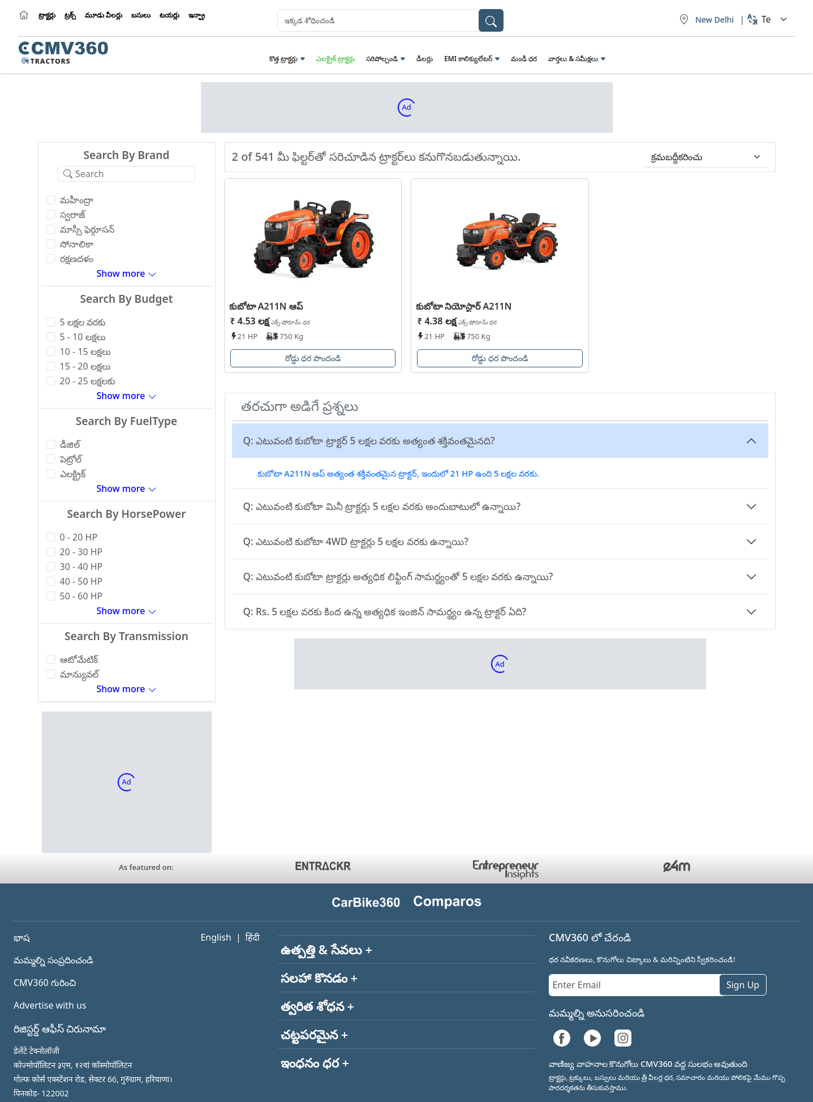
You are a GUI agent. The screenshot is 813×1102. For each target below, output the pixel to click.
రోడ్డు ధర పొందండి (313, 358)
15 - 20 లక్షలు (85, 366)
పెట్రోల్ (70, 459)
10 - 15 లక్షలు (85, 351)
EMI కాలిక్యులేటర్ (468, 58)
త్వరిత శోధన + (317, 1005)
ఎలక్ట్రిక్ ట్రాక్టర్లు (335, 58)
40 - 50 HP (81, 581)
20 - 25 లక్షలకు (87, 381)
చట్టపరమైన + (314, 1034)
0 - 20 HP (79, 537)
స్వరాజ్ (72, 214)
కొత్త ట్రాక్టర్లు (283, 58)
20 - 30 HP (81, 552)
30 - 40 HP (81, 566)
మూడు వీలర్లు (103, 15)
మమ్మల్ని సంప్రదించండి (53, 960)
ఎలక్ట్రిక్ (72, 474)
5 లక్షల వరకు (83, 322)
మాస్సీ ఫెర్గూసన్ (87, 229)
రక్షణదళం (76, 258)
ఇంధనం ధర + (315, 1062)
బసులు (140, 15)
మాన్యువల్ (79, 674)
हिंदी (253, 937)
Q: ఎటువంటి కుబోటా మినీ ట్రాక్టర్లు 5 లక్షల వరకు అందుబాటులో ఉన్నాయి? (382, 506)
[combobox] (390, 20)
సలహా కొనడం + (319, 977)
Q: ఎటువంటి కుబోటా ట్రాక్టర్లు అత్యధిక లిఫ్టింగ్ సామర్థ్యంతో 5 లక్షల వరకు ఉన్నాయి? (398, 576)
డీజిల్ (70, 444)
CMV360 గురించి (45, 982)
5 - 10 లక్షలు (83, 337)
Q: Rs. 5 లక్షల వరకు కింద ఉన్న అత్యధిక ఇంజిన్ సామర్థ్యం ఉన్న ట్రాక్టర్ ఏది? (385, 611)
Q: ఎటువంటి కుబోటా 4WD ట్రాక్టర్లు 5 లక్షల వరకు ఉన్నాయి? (356, 541)
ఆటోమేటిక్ (79, 659)
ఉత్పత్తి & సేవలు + (326, 949)
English (215, 937)
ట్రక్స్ (70, 15)
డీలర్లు (424, 58)
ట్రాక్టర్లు (46, 15)
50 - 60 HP (81, 596)
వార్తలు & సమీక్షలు (573, 58)
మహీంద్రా (76, 200)
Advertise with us (50, 1005)
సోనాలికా (76, 244)
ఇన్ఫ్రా (196, 15)
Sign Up (742, 985)
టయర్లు (169, 15)
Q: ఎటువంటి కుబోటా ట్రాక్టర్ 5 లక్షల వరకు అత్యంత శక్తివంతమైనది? (369, 440)
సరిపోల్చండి (382, 58)
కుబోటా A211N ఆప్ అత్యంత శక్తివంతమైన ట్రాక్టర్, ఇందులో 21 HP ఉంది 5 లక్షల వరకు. (398, 473)
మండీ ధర (524, 58)
